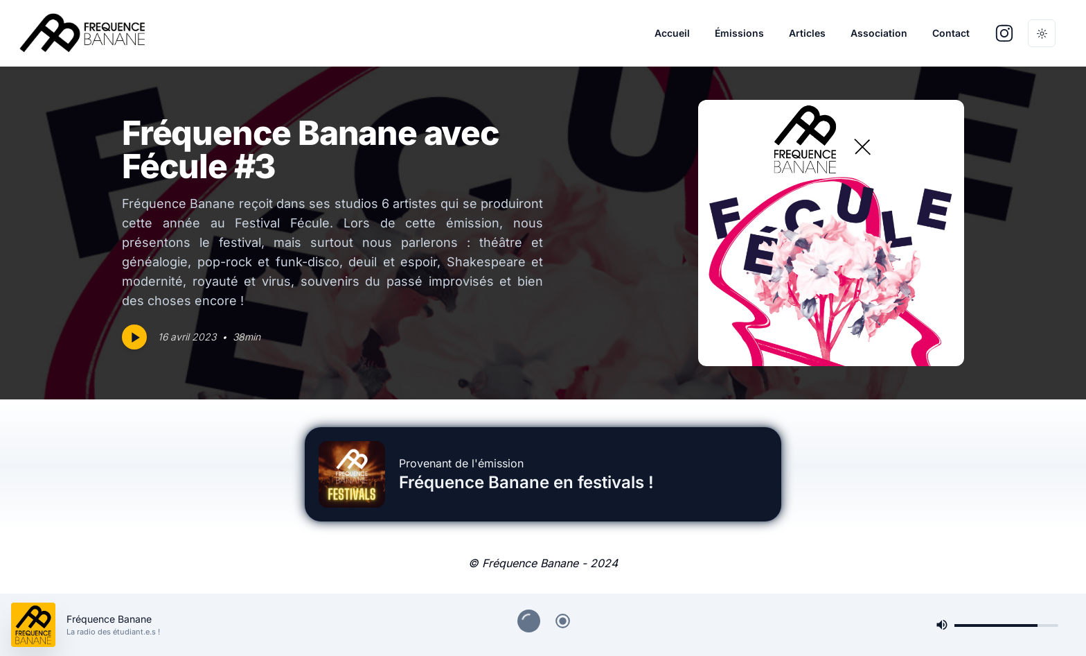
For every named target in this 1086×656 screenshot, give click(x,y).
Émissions (739, 33)
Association (879, 33)
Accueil (672, 33)
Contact (951, 33)
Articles (807, 33)
